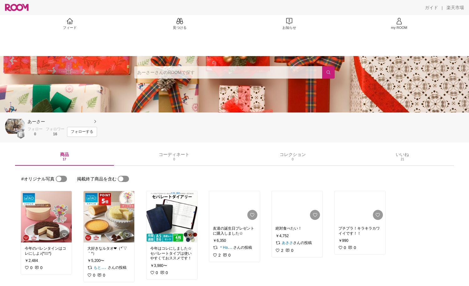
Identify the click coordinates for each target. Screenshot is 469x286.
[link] (46, 216)
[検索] (328, 72)
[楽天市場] (455, 7)
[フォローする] (82, 132)
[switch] (61, 179)
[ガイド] (431, 7)
